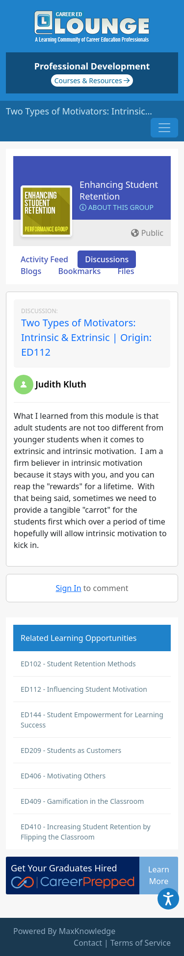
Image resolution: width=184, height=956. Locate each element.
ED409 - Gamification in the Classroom (82, 801)
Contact (88, 942)
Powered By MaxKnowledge (64, 931)
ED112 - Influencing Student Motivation (84, 689)
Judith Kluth (60, 384)
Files (125, 271)
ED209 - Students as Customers (71, 750)
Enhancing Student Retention (118, 190)
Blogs (31, 271)
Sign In (68, 588)
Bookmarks (79, 271)
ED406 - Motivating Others (63, 775)
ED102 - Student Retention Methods (78, 663)
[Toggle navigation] (164, 127)
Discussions (107, 259)
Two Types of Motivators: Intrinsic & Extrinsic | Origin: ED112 (86, 337)
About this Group (116, 207)
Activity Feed (44, 259)
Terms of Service (140, 942)
